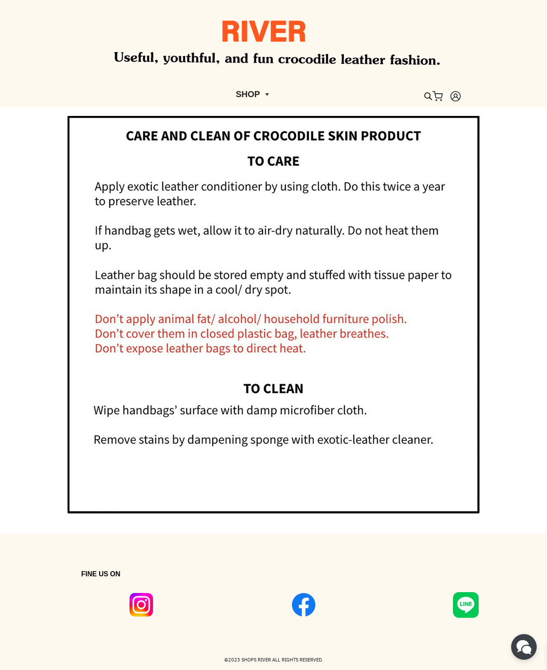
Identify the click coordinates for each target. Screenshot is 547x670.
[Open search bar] (428, 96)
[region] (273, 591)
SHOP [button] (253, 94)
